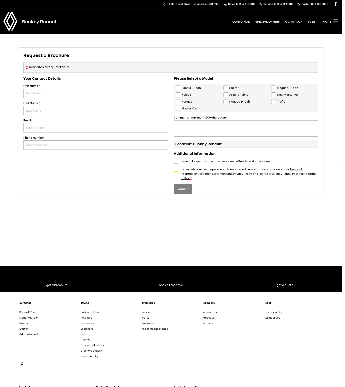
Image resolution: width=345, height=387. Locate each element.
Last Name (95, 108)
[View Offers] (337, 199)
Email (95, 125)
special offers (267, 21)
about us (208, 317)
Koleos (23, 323)
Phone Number (95, 143)
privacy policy (274, 312)
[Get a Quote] (337, 163)
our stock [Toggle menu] (293, 21)
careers (208, 323)
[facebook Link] (335, 4)
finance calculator (92, 345)
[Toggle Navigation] (330, 21)
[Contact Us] (191, 4)
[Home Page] (10, 21)
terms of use (272, 317)
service (146, 312)
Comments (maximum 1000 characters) (246, 126)
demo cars (87, 323)
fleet (312, 21)
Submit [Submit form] (183, 189)
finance (85, 339)
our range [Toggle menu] (241, 21)
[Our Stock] (336, 221)
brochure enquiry (92, 350)
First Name (95, 91)
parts (145, 317)
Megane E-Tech (28, 317)
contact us (210, 312)
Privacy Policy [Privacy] (242, 173)
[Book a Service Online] (337, 187)
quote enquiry (89, 356)
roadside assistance (155, 328)
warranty (148, 323)
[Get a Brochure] (337, 175)
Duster (23, 328)
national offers (90, 312)
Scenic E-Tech (27, 312)
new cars (86, 317)
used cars (87, 328)
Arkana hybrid (28, 334)
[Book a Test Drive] (337, 210)
